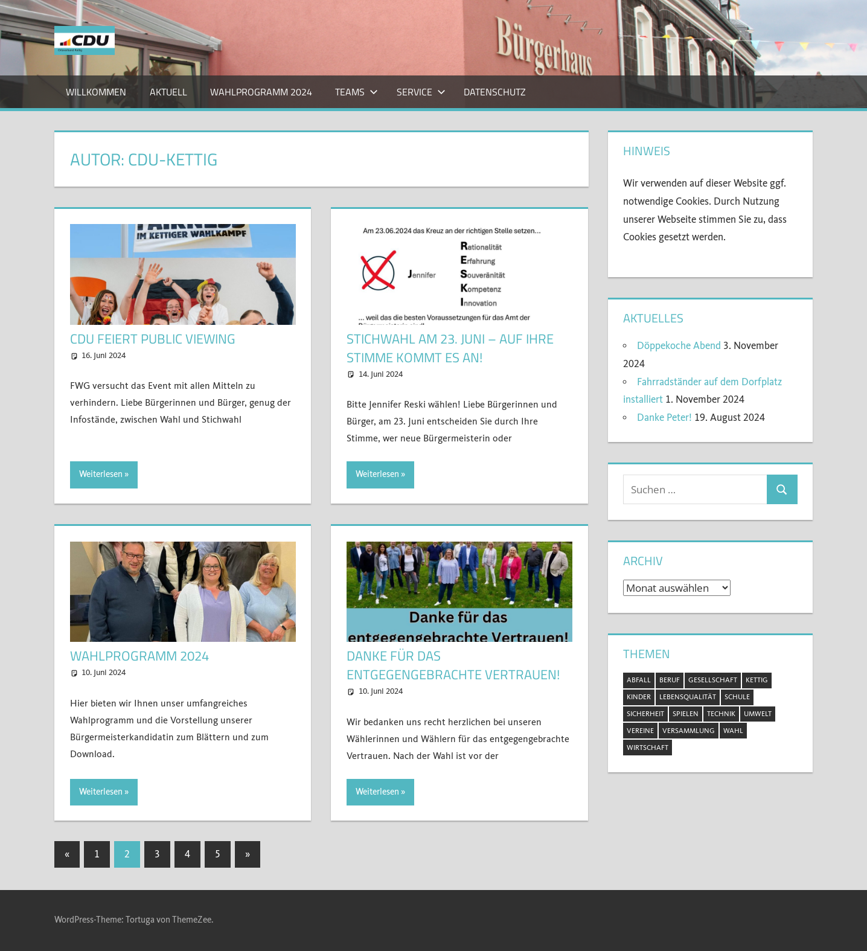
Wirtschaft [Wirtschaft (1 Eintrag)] (647, 747)
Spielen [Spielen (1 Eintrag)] (686, 713)
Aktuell (168, 92)
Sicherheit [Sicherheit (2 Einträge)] (645, 713)
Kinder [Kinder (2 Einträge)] (639, 697)
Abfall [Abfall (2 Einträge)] (639, 680)
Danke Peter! (664, 417)
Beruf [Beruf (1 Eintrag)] (669, 680)
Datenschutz (495, 92)
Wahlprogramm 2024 (261, 92)
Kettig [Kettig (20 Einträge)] (757, 680)
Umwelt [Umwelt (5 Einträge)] (758, 713)
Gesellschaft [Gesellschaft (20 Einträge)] (712, 680)
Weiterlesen (101, 474)
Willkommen (96, 92)
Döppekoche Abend (679, 345)
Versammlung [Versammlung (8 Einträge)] (688, 730)
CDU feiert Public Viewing (152, 338)
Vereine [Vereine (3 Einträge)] (640, 730)
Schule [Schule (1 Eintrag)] (737, 697)
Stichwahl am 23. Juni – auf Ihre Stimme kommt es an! (450, 348)
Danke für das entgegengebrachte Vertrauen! (453, 665)
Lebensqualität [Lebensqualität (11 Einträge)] (687, 697)
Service (421, 92)
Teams (356, 92)
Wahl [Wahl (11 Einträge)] (733, 730)
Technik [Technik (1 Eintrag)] (721, 713)
